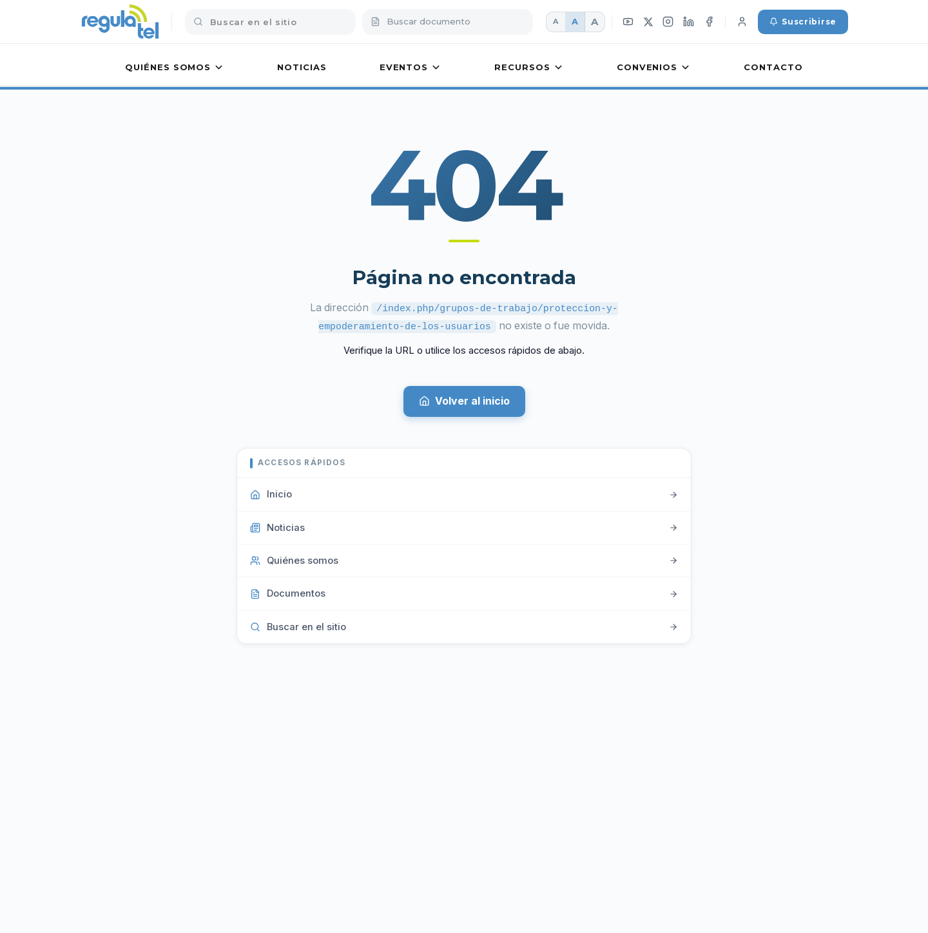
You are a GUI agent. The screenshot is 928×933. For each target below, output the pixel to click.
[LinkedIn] (689, 22)
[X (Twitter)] (648, 21)
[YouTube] (628, 22)
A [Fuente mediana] (575, 21)
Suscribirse (802, 21)
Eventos (411, 67)
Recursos (529, 67)
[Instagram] (668, 22)
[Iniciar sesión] (741, 22)
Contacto (773, 67)
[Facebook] (709, 22)
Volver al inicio (464, 400)
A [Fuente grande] (594, 21)
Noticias (301, 67)
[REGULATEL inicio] (120, 22)
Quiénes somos (174, 67)
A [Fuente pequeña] (555, 21)
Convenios (654, 67)
